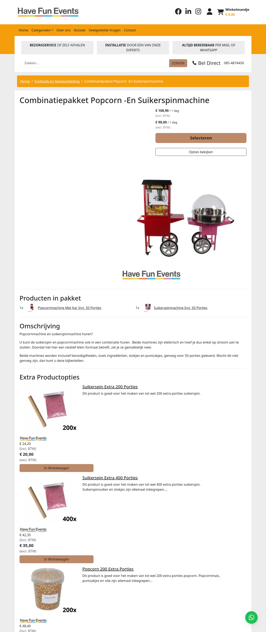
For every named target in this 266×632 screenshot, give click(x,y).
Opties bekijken (210, 152)
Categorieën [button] (41, 29)
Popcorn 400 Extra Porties (84, 435)
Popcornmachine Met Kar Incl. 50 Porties (69, 245)
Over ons (64, 29)
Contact (130, 29)
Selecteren (210, 138)
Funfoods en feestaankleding (57, 81)
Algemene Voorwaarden (155, 517)
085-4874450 (234, 62)
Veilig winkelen (148, 512)
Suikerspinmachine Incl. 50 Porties (180, 245)
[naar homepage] (44, 12)
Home (23, 29)
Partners (142, 499)
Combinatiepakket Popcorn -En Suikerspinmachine (123, 81)
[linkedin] (186, 13)
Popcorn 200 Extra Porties (84, 398)
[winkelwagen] (232, 12)
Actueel (79, 29)
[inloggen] (208, 12)
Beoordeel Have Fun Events (135, 558)
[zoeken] (178, 63)
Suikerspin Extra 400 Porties (86, 361)
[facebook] (177, 13)
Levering (142, 507)
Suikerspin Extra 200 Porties (86, 324)
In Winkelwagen (219, 348)
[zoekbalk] (95, 63)
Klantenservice (147, 525)
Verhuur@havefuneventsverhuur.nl (44, 535)
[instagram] (196, 13)
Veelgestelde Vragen (105, 29)
